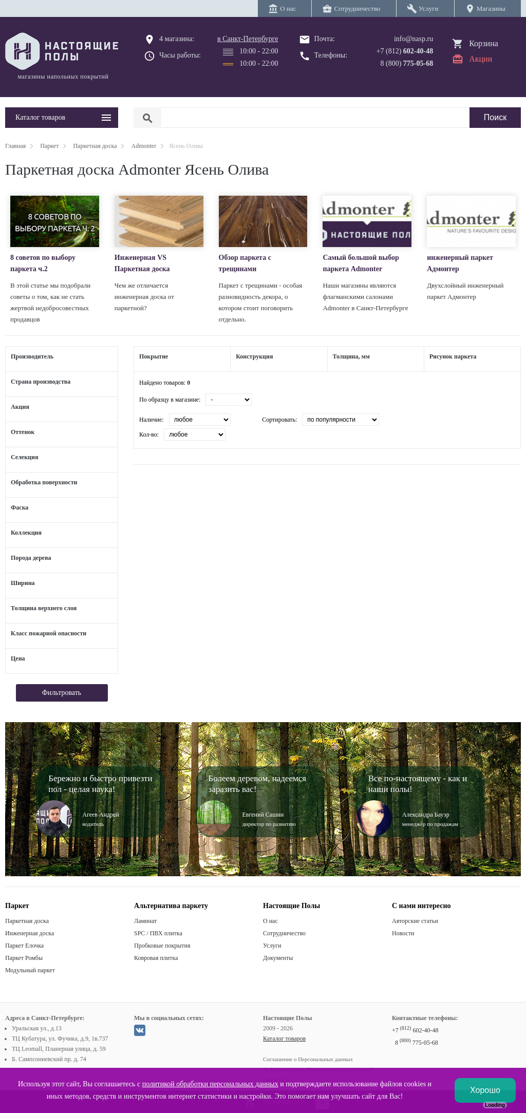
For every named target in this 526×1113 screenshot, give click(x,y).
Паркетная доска (27, 921)
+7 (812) (405, 51)
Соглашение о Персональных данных (308, 1059)
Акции (480, 58)
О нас (270, 921)
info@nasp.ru (413, 39)
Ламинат (145, 921)
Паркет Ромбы (24, 957)
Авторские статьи (415, 921)
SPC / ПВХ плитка (158, 933)
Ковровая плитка (156, 957)
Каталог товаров (284, 1038)
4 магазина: (176, 39)
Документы (278, 957)
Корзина (483, 43)
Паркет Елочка (24, 945)
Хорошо (485, 1090)
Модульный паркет (30, 970)
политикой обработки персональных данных (210, 1084)
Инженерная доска (29, 933)
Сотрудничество (284, 933)
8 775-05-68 (416, 1042)
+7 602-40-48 (415, 1030)
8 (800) (407, 63)
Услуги (272, 945)
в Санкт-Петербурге (247, 39)
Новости (403, 933)
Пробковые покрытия (162, 945)
